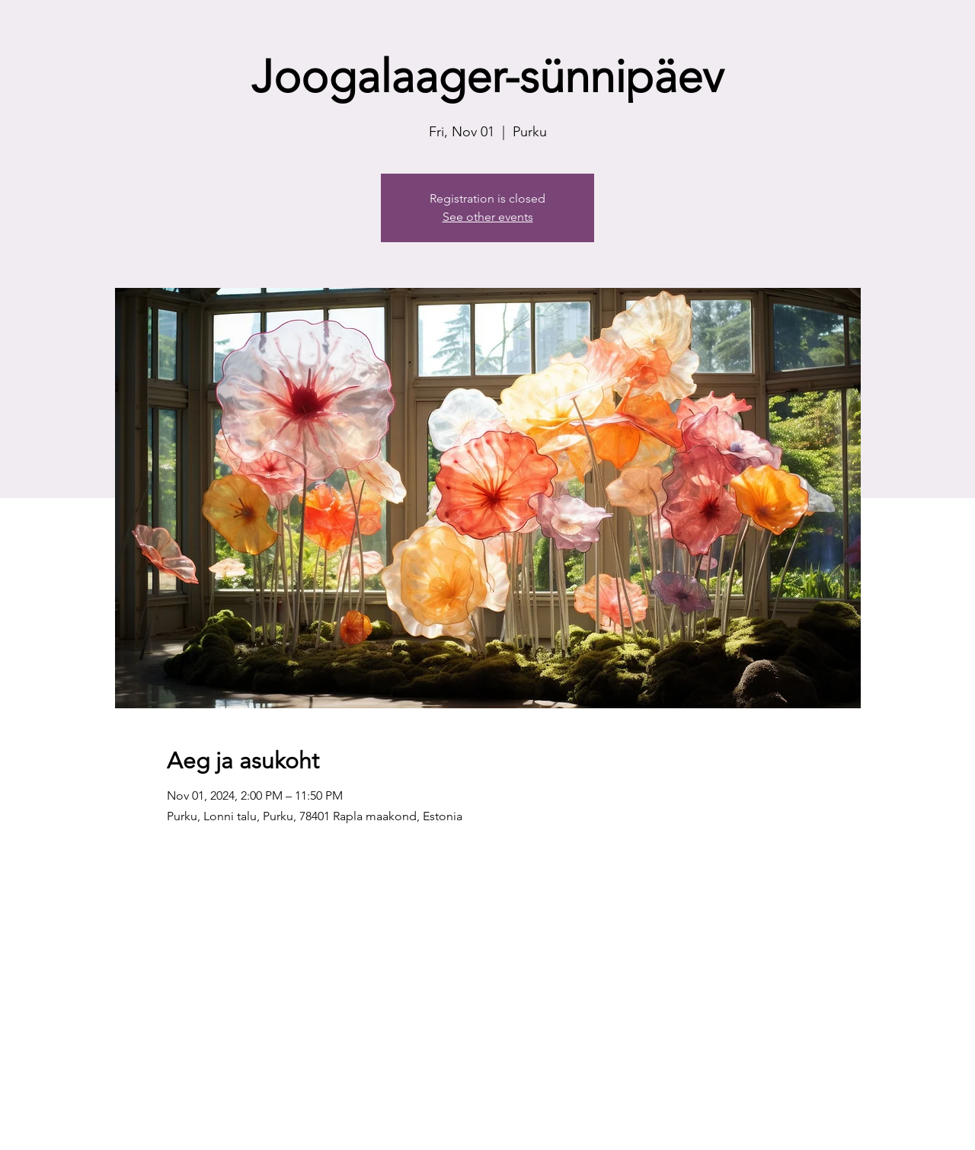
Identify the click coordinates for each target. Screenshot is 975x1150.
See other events (488, 216)
